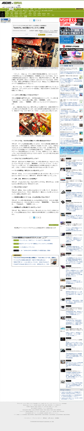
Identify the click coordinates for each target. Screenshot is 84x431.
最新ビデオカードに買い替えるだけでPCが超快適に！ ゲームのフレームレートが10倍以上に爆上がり (74, 217)
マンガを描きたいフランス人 (27, 247)
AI (5, 8)
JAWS (7, 15)
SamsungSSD (24, 13)
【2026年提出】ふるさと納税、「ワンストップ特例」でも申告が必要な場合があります (69, 112)
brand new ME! (49, 408)
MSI (30, 12)
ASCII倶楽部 (79, 9)
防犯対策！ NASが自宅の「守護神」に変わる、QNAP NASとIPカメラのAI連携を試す (74, 302)
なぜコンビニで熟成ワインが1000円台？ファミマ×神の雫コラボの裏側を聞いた (74, 282)
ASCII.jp (6, 3)
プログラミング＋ (49, 411)
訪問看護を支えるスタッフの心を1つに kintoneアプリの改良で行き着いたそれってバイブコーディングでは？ (69, 96)
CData (35, 15)
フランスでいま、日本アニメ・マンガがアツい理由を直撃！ (35, 240)
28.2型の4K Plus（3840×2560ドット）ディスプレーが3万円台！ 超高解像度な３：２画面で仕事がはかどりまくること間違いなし (74, 322)
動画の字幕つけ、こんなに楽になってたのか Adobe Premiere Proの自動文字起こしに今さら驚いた (41, 262)
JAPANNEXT (16, 16)
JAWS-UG (32, 406)
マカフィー (7, 16)
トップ (2, 8)
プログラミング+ (38, 10)
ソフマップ (21, 16)
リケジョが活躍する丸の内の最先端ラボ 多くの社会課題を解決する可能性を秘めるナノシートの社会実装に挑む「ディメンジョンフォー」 (70, 142)
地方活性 (45, 10)
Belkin (48, 13)
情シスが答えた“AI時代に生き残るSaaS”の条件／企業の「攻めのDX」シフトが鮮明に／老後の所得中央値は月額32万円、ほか (71, 104)
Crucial (34, 13)
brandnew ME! (25, 16)
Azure (21, 15)
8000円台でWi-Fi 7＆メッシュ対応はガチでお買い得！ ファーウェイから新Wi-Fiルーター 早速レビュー (74, 293)
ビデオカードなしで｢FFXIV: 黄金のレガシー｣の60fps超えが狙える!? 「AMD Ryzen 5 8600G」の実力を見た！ (74, 385)
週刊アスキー (25, 10)
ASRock (30, 13)
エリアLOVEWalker (23, 414)
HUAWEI (39, 13)
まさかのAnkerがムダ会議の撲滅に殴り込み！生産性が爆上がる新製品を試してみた (71, 120)
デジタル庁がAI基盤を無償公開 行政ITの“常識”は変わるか (30, 260)
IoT (7, 8)
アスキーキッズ (3, 10)
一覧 (36, 34)
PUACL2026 (50, 10)
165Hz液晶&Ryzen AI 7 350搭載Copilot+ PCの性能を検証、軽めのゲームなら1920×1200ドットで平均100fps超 (74, 355)
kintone (16, 15)
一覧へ (81, 389)
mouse (11, 12)
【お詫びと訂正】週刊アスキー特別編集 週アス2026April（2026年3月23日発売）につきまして (71, 393)
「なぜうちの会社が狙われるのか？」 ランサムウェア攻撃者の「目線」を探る (74, 174)
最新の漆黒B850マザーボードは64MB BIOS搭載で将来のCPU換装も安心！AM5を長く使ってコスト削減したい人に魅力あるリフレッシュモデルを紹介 (74, 208)
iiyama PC (40, 405)
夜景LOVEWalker (45, 414)
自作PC (39, 8)
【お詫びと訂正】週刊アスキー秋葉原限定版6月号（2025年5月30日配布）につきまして (71, 396)
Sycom (21, 12)
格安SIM (8, 10)
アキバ (46, 8)
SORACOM (37, 409)
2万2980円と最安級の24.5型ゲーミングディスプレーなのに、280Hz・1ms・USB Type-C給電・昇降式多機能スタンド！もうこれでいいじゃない (74, 375)
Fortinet (43, 15)
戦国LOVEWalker (67, 414)
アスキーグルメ (19, 10)
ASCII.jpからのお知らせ (65, 389)
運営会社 (45, 418)
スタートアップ (54, 8)
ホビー (35, 8)
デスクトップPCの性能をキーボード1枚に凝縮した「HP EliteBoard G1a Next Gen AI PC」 (74, 229)
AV (43, 8)
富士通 (7, 12)
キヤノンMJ (12, 16)
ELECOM (7, 13)
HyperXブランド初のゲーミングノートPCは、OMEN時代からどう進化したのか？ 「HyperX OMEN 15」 (74, 239)
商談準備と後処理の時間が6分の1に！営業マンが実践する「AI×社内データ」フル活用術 (74, 164)
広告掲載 (57, 418)
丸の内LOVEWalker (59, 414)
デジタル (20, 8)
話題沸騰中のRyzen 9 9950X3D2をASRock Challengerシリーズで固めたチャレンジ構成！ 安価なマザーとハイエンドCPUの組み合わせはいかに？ (74, 195)
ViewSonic (44, 13)
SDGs (43, 10)
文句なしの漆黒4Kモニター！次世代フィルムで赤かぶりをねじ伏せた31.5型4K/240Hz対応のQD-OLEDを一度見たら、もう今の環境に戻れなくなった (74, 273)
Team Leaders (42, 411)
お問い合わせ (51, 418)
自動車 (31, 8)
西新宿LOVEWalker (38, 414)
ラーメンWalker (16, 414)
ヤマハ (48, 15)
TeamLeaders (31, 10)
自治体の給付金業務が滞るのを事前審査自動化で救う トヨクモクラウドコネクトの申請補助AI (69, 135)
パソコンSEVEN (25, 12)
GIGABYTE (21, 13)
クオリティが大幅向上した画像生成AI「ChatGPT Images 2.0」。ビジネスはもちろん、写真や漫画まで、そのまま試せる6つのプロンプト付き (71, 80)
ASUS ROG (16, 13)
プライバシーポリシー (37, 418)
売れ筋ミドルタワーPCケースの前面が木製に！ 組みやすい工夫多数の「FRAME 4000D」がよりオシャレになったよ (74, 344)
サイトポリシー (27, 418)
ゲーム (59, 8)
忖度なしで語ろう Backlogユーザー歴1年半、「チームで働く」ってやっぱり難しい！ (74, 334)
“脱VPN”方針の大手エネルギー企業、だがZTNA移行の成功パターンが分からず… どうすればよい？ (74, 186)
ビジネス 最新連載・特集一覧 (66, 65)
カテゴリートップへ (54, 225)
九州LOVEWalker (52, 414)
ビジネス (17, 3)
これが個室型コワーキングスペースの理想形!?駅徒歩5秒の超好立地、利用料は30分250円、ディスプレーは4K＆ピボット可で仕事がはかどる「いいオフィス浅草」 (74, 260)
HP (39, 12)
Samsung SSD (25, 409)
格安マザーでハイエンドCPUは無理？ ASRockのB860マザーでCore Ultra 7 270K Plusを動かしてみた (74, 364)
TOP (18, 403)
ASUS (35, 12)
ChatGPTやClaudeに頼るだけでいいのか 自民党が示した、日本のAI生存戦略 (35, 264)
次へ (39, 20)
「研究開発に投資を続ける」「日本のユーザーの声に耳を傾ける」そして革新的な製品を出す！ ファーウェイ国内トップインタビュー (74, 248)
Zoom (53, 15)
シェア (26, 34)
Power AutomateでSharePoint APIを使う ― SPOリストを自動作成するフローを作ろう (71, 72)
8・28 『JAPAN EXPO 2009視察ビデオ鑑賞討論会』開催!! (34, 250)
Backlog (39, 15)
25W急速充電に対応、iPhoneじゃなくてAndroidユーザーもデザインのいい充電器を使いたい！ (74, 313)
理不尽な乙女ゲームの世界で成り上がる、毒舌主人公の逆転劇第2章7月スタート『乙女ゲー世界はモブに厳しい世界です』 (71, 89)
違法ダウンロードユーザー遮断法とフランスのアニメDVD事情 (36, 243)
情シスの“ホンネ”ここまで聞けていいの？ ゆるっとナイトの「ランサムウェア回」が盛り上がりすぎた (71, 128)
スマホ (49, 8)
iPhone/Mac (26, 8)
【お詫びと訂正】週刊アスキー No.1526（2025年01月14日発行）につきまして (71, 398)
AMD (12, 13)
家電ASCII (13, 10)
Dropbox (41, 409)
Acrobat (11, 15)
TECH (15, 8)
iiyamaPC (16, 12)
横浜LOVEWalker (31, 414)
